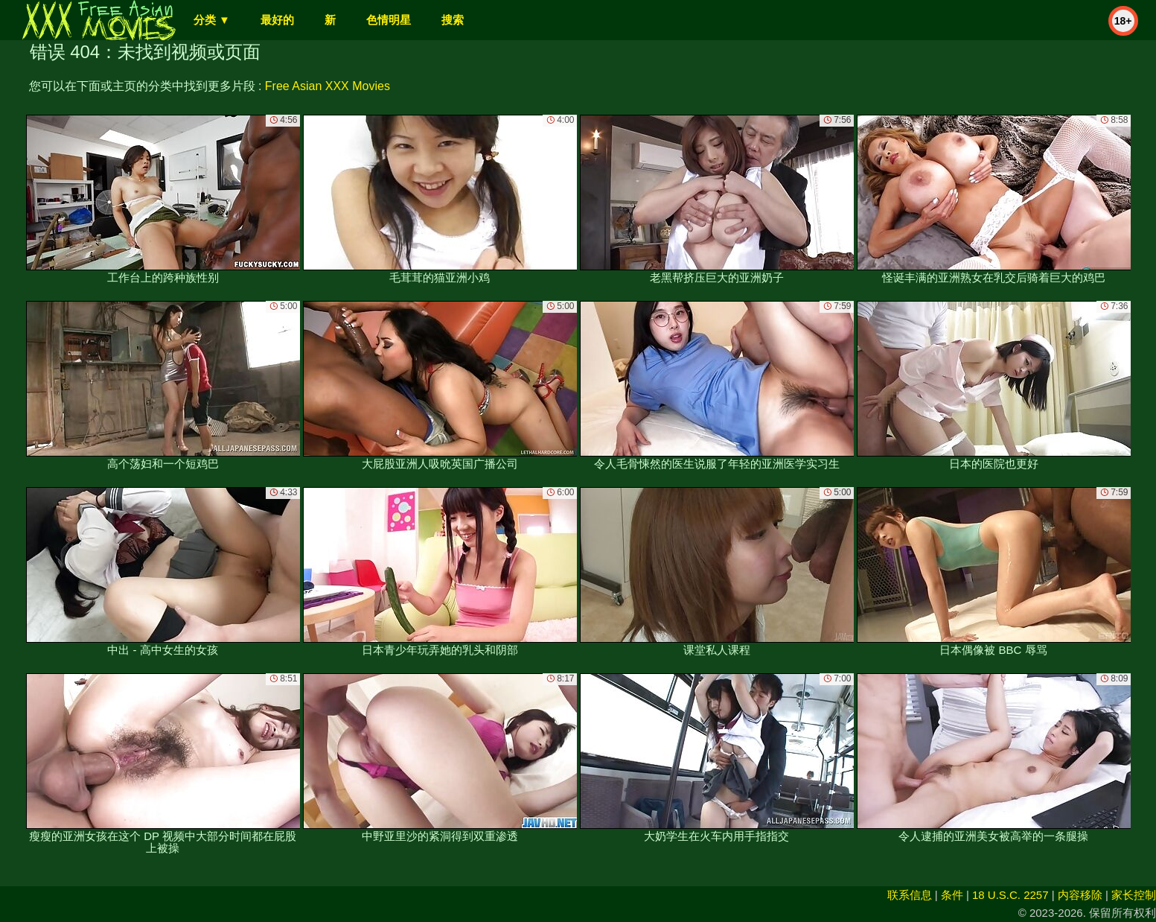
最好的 (277, 19)
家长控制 (1133, 894)
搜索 (452, 19)
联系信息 (909, 894)
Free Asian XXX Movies (327, 86)
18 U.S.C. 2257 (1010, 894)
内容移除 (1080, 894)
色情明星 (388, 19)
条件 (952, 894)
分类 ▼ (212, 19)
